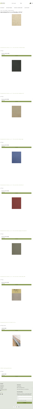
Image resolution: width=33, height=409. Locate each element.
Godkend (24, 402)
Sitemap (1, 392)
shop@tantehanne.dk (4, 390)
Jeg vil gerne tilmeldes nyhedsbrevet (24, 400)
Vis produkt (16, 55)
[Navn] (24, 396)
